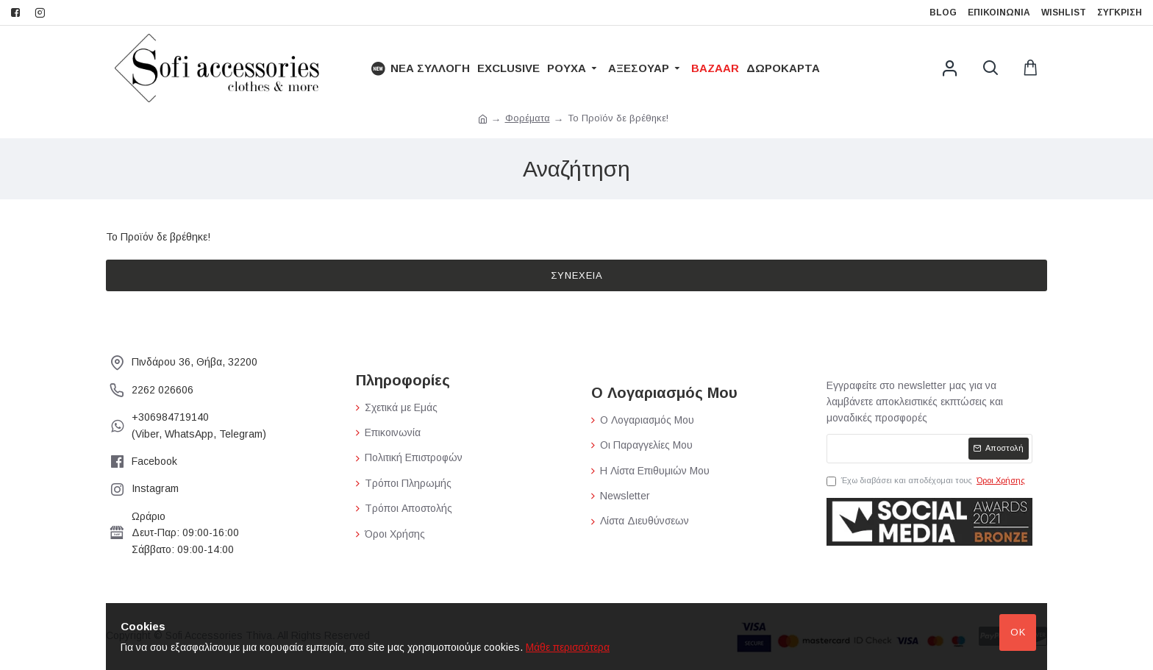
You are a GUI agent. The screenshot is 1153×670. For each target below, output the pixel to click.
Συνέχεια (577, 275)
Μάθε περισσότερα (568, 647)
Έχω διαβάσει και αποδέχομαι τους (927, 481)
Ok (1018, 632)
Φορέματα (527, 118)
